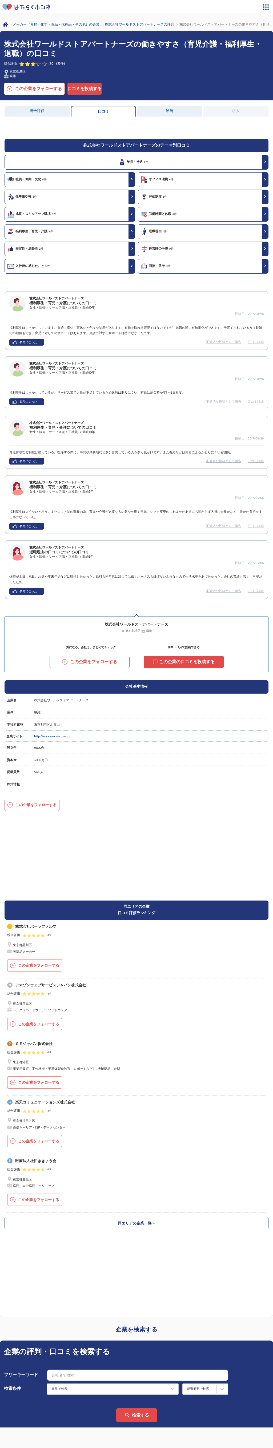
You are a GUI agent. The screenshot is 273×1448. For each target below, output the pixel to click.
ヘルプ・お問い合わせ (26, 1419)
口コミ (103, 112)
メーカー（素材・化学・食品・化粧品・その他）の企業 (56, 24)
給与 (169, 111)
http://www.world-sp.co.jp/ (52, 736)
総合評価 (37, 111)
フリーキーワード (21, 1221)
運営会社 (11, 1439)
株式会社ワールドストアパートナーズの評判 (139, 24)
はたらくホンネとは (24, 1389)
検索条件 (12, 1235)
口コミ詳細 (256, 342)
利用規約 (147, 1389)
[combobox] (137, 1221)
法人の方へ (149, 1397)
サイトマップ (19, 1397)
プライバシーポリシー (43, 1439)
